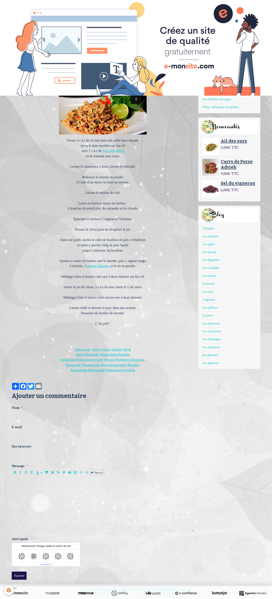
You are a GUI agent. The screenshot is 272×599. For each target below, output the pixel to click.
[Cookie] (9, 590)
